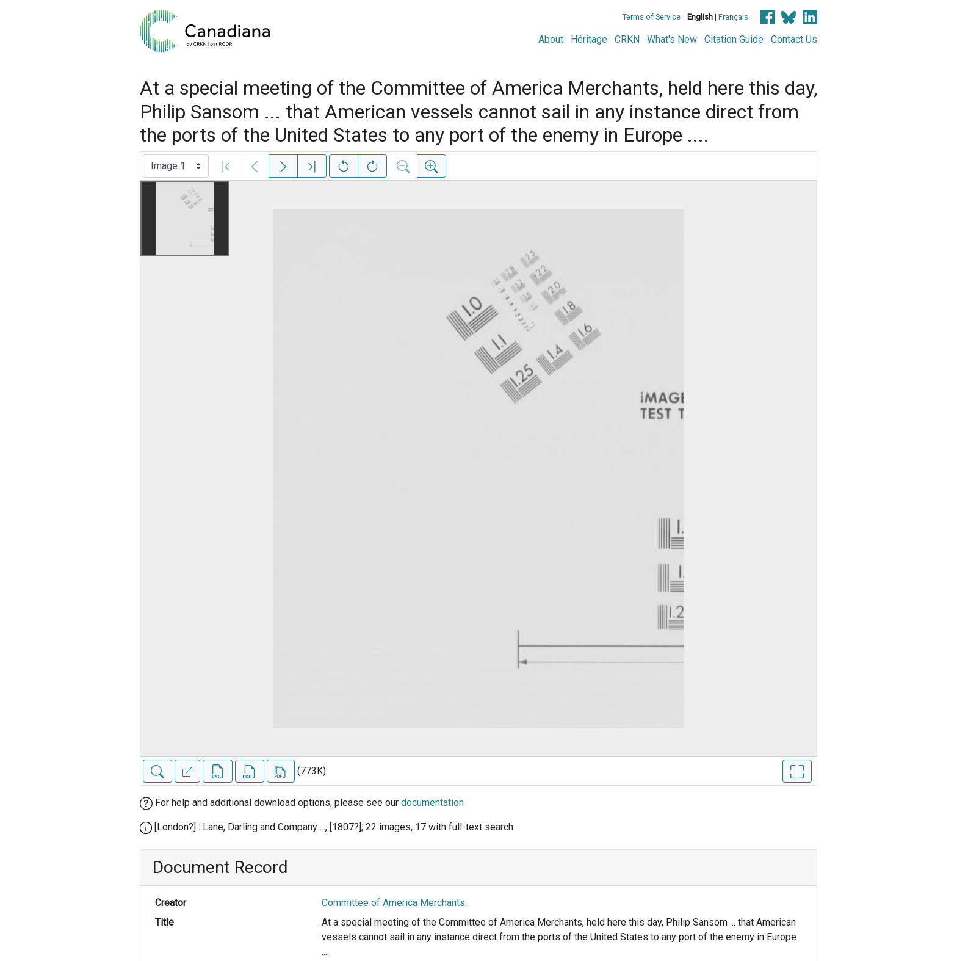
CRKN (627, 39)
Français (733, 16)
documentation (432, 802)
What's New (672, 39)
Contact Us (794, 39)
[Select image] (176, 166)
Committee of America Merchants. (394, 902)
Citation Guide (734, 39)
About (550, 39)
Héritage (589, 39)
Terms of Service (652, 16)
